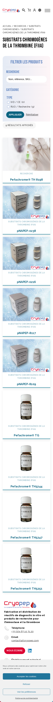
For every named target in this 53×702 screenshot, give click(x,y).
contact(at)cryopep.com (25, 640)
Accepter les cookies (26, 676)
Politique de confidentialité (26, 698)
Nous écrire (15, 650)
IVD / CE (18, 102)
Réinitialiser (32, 114)
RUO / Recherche (22, 107)
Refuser (26, 684)
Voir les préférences (26, 692)
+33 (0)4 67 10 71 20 (22, 631)
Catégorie (12, 90)
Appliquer (15, 114)
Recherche (20, 26)
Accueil (7, 26)
